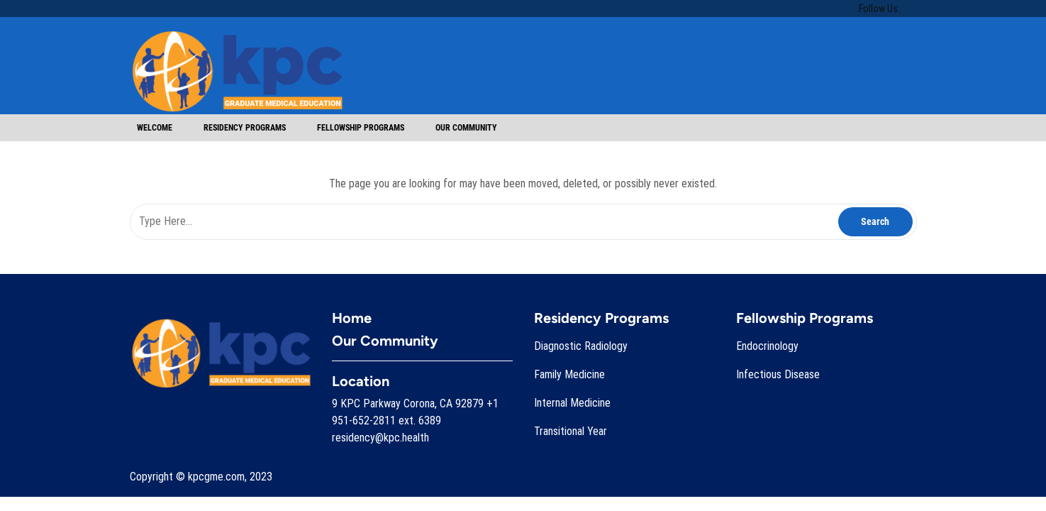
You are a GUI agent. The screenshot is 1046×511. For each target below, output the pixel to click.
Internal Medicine (572, 403)
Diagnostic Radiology (581, 346)
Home (352, 317)
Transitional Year (570, 431)
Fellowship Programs (360, 128)
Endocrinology (767, 346)
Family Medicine (569, 374)
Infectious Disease (778, 374)
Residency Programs (245, 128)
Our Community (466, 128)
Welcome (154, 128)
